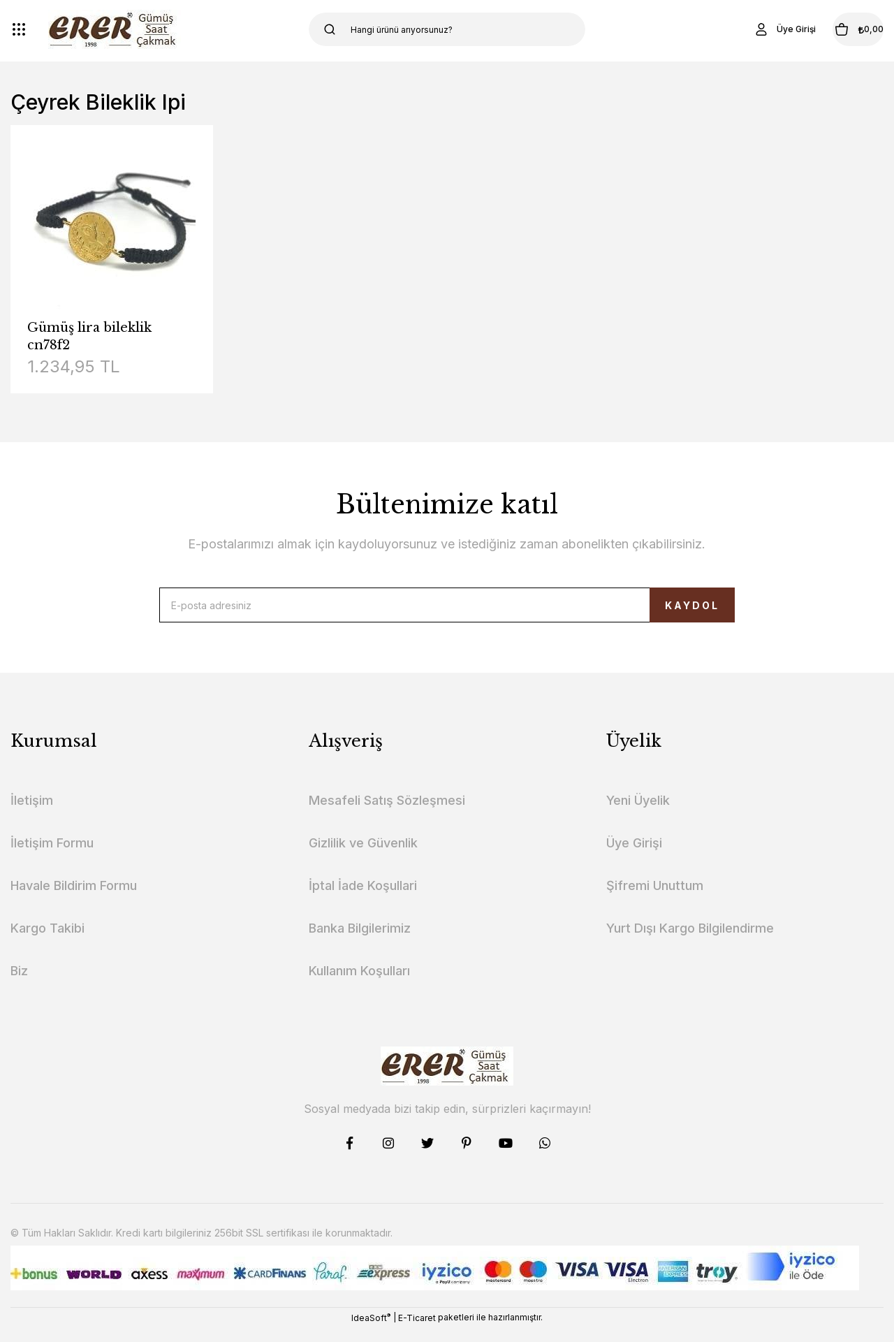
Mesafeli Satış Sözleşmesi (387, 814)
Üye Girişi (634, 856)
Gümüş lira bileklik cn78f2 (89, 336)
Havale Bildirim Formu (73, 899)
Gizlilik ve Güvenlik (363, 856)
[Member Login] (743, 29)
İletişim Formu (52, 856)
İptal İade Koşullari (363, 899)
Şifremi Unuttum (654, 899)
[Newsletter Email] (446, 612)
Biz (19, 984)
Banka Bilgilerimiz (360, 942)
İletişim (31, 814)
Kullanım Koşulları (359, 984)
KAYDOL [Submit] (657, 612)
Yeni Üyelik (638, 814)
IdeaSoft (370, 1331)
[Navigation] (18, 29)
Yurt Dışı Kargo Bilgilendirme (690, 942)
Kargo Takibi (47, 942)
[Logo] (114, 29)
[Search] (447, 29)
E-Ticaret (417, 1332)
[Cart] (837, 29)
